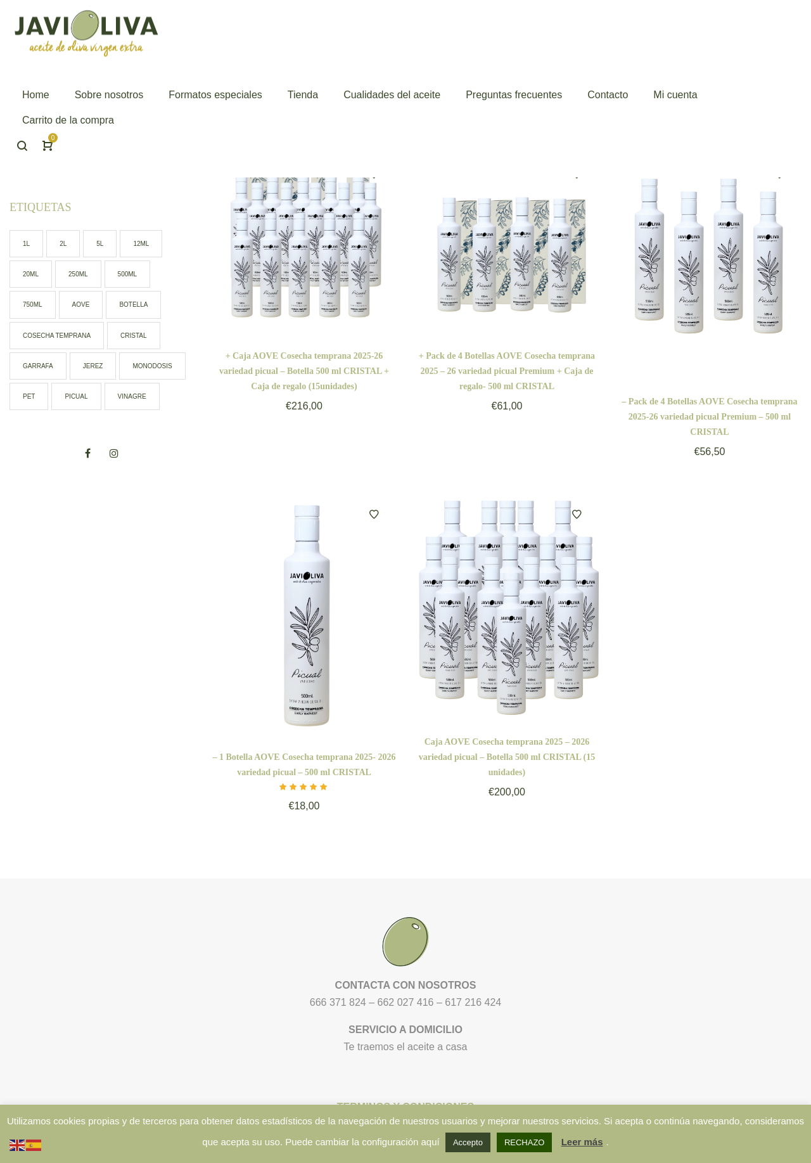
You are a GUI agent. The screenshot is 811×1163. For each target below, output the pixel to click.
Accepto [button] (468, 1142)
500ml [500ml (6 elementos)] (127, 274)
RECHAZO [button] (524, 1142)
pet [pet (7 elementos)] (29, 396)
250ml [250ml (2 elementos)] (78, 274)
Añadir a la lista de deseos (373, 514)
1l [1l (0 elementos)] (26, 243)
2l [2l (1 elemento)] (63, 243)
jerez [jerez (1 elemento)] (93, 366)
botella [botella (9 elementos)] (133, 304)
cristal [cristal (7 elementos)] (133, 335)
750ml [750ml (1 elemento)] (32, 304)
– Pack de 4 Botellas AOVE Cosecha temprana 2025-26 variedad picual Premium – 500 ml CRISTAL (709, 417)
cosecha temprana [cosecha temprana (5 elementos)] (57, 335)
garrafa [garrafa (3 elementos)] (38, 366)
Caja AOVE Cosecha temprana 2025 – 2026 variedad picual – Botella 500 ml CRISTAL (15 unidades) (507, 757)
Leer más (582, 1141)
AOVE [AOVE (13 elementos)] (81, 304)
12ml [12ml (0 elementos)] (141, 243)
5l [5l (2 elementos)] (99, 243)
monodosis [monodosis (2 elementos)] (152, 366)
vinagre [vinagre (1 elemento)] (132, 396)
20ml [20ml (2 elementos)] (31, 274)
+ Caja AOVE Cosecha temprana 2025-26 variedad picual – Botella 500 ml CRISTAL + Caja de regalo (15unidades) (304, 371)
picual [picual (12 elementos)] (76, 396)
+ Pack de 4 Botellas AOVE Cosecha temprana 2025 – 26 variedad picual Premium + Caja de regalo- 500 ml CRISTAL (507, 371)
